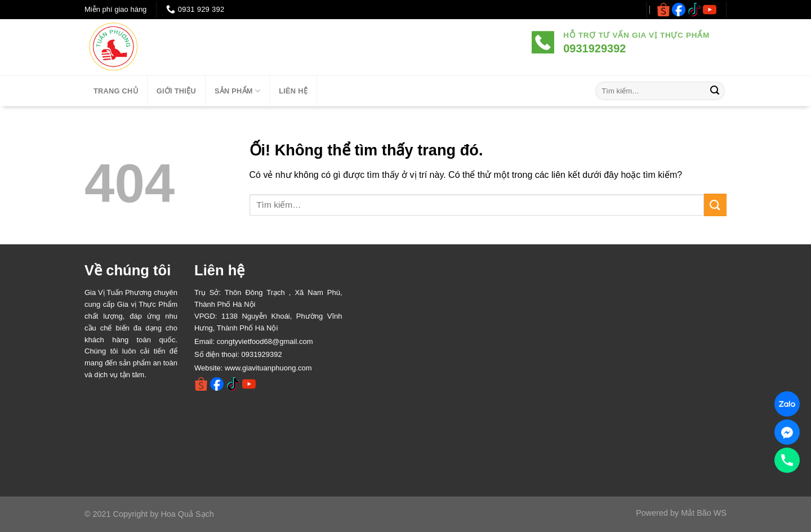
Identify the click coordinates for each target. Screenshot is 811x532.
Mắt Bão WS (704, 512)
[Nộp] (714, 91)
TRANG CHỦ (115, 91)
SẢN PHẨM (237, 91)
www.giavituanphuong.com (268, 368)
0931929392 (261, 354)
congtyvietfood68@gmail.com (265, 341)
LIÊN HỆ (293, 91)
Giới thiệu (176, 91)
